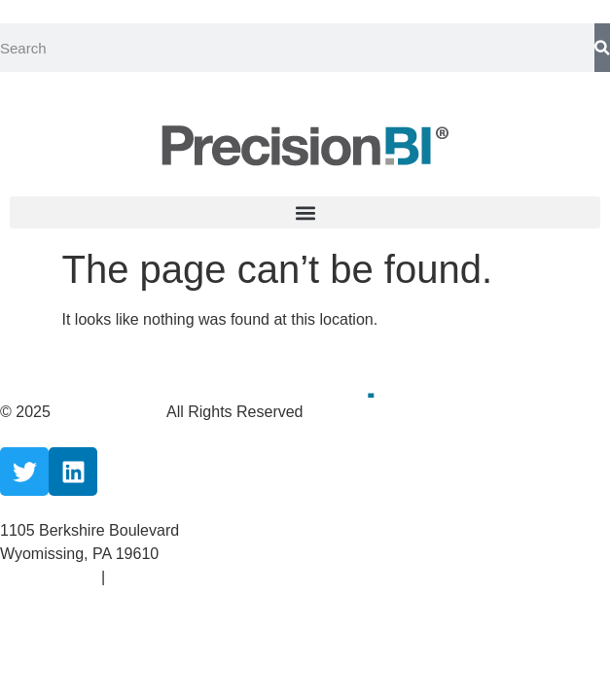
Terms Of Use (156, 577)
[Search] (602, 47)
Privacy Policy (50, 577)
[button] (305, 212)
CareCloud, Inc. (110, 411)
